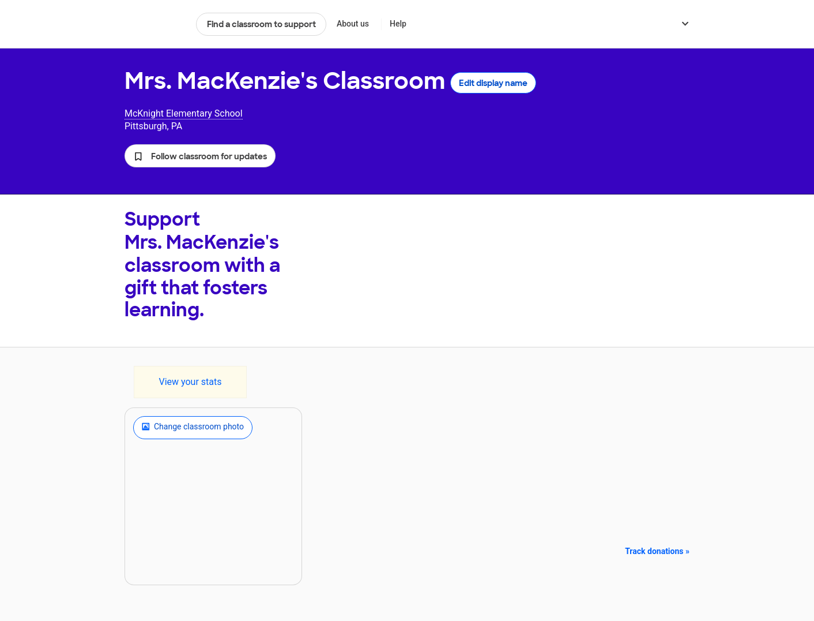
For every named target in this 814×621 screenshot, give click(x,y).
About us (353, 23)
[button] (200, 155)
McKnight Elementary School (184, 113)
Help (398, 23)
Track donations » (657, 551)
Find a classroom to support (261, 24)
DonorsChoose (155, 24)
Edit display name (493, 83)
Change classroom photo (193, 427)
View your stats (190, 381)
